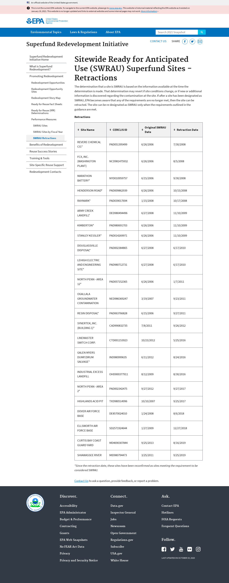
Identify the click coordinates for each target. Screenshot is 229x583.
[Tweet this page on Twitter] (192, 41)
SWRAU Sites (40, 125)
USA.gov (116, 553)
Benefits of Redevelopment (46, 145)
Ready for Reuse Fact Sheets (46, 104)
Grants (64, 533)
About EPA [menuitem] (113, 32)
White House (119, 560)
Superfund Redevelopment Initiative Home (46, 57)
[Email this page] (200, 41)
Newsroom (118, 526)
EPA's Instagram (198, 549)
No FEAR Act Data (72, 547)
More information (149, 11)
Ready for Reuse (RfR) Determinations (43, 112)
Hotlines (168, 512)
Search (202, 32)
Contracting (68, 526)
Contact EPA (170, 506)
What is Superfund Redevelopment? (41, 67)
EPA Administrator (73, 512)
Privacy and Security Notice (79, 560)
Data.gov (117, 506)
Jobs (113, 519)
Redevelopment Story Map (45, 98)
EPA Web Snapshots (73, 540)
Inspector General (123, 512)
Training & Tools (39, 158)
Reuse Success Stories (43, 151)
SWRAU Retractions (44, 138)
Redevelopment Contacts (45, 172)
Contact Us (158, 41)
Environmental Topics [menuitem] (46, 32)
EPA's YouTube (181, 549)
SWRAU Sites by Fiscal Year (48, 131)
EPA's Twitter (172, 549)
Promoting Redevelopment (46, 76)
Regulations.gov (122, 540)
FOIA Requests (172, 519)
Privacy (65, 553)
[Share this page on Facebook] (185, 41)
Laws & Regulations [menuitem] (83, 32)
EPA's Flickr (189, 549)
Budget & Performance (76, 519)
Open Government (124, 533)
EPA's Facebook (164, 549)
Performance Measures (43, 119)
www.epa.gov (115, 8)
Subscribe (117, 547)
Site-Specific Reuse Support (47, 165)
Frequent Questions (175, 526)
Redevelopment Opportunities (48, 82)
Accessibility (68, 506)
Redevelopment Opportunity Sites (47, 90)
